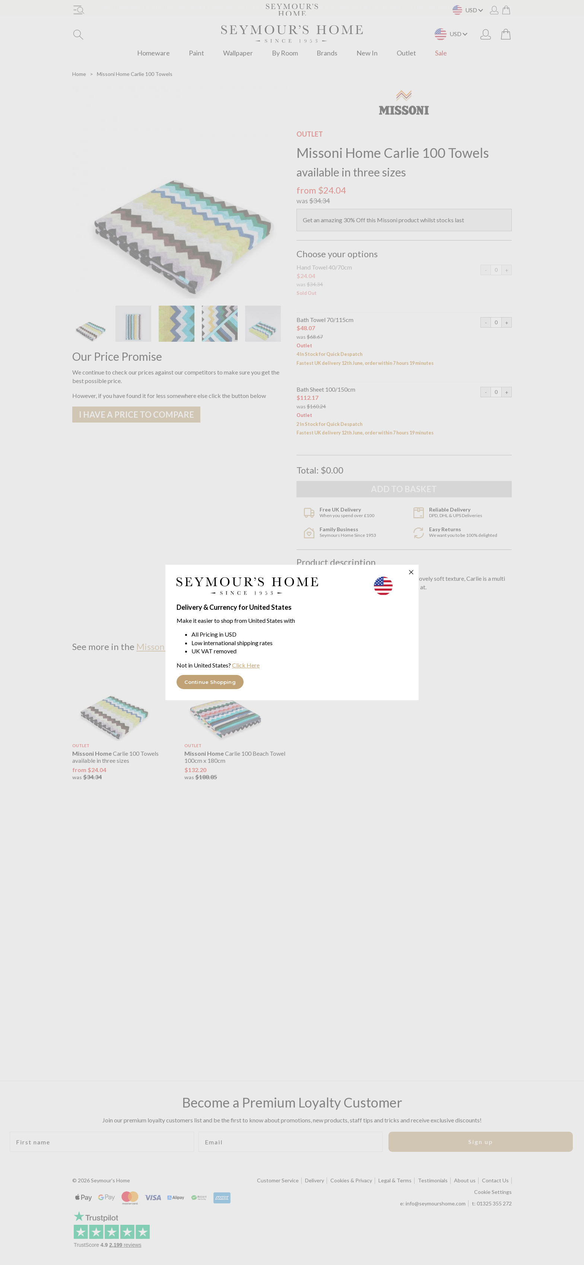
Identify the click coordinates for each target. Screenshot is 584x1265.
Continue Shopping (210, 682)
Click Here (246, 665)
